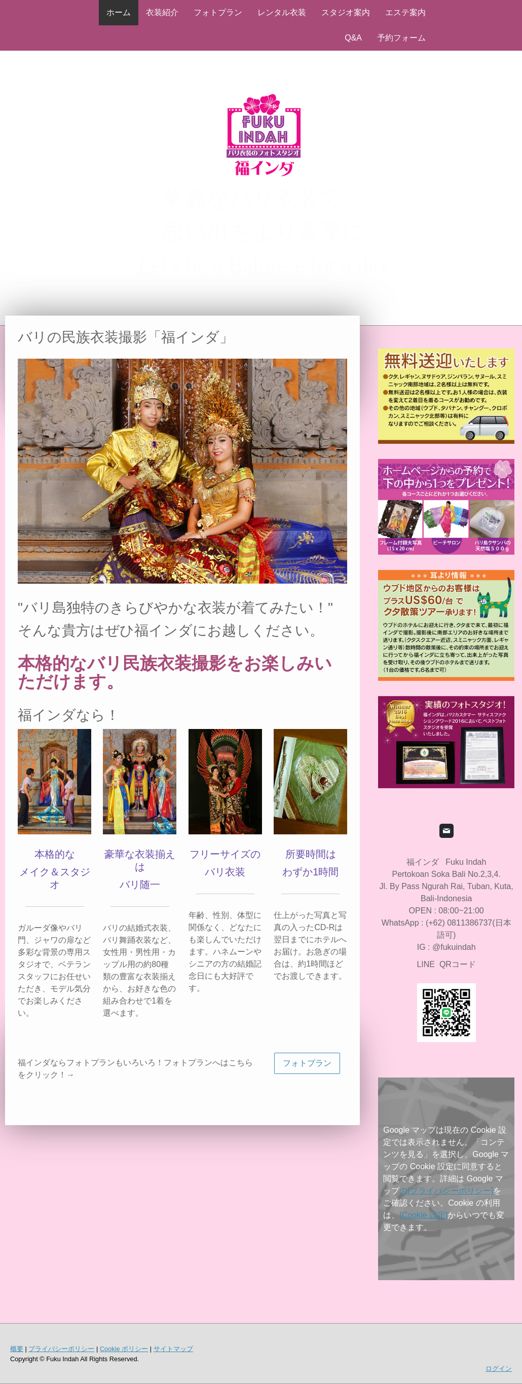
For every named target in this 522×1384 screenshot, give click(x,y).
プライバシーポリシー (61, 1349)
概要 (16, 1349)
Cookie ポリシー (124, 1349)
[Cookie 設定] (423, 1215)
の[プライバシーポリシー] (446, 1190)
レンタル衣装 (281, 12)
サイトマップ (173, 1349)
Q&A (353, 37)
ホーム (118, 12)
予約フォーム (401, 37)
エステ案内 (405, 12)
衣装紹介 (162, 12)
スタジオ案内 (345, 12)
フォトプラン (218, 12)
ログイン (499, 1368)
